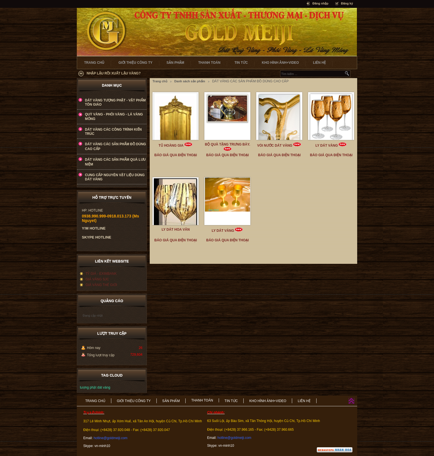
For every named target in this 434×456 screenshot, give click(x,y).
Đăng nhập (320, 3)
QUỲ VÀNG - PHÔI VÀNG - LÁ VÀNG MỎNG (114, 116)
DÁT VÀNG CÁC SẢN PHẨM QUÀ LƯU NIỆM (115, 162)
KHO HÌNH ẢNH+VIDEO (280, 63)
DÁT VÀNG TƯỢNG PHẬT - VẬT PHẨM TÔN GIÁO (115, 102)
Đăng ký (347, 3)
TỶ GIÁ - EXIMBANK (101, 274)
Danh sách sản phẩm (189, 81)
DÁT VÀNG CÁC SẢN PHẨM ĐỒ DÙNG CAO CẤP (115, 146)
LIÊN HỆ (319, 63)
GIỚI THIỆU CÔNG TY (135, 63)
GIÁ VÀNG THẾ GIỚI (101, 285)
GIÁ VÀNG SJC (97, 279)
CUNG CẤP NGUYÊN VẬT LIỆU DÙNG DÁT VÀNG (115, 177)
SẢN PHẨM (175, 63)
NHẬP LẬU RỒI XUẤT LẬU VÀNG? (114, 73)
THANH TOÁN (209, 63)
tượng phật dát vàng (95, 387)
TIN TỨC (241, 63)
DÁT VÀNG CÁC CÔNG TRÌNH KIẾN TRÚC (113, 132)
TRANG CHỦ (94, 63)
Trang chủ (160, 81)
